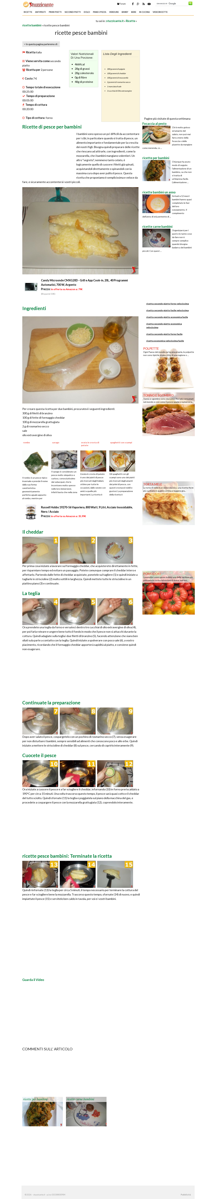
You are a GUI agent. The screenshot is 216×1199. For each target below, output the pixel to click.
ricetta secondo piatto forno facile (164, 334)
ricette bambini (31, 25)
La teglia (31, 593)
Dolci (87, 12)
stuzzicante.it (115, 21)
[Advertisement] (58, 21)
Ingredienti (34, 308)
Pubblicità (186, 1194)
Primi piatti (55, 12)
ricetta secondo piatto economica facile (167, 317)
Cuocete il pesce (39, 755)
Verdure (114, 12)
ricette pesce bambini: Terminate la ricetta (67, 856)
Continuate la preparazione (51, 702)
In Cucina (144, 12)
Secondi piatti (73, 12)
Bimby (125, 12)
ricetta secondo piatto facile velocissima (167, 310)
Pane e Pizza (99, 12)
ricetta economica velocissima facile (165, 340)
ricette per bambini (35, 1099)
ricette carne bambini (80, 1099)
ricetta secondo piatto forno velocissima (167, 303)
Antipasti (40, 12)
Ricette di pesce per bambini (52, 126)
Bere (133, 12)
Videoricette (160, 12)
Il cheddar (32, 532)
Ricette (28, 12)
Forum (121, 3)
